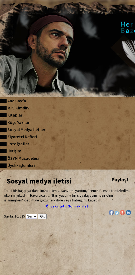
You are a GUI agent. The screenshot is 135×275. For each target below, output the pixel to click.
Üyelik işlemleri (21, 165)
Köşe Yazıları (19, 122)
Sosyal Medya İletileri (26, 129)
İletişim (14, 150)
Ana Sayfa (16, 100)
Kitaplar (14, 115)
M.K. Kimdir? (18, 107)
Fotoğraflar (18, 143)
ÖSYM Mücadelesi (23, 158)
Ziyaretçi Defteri (22, 136)
